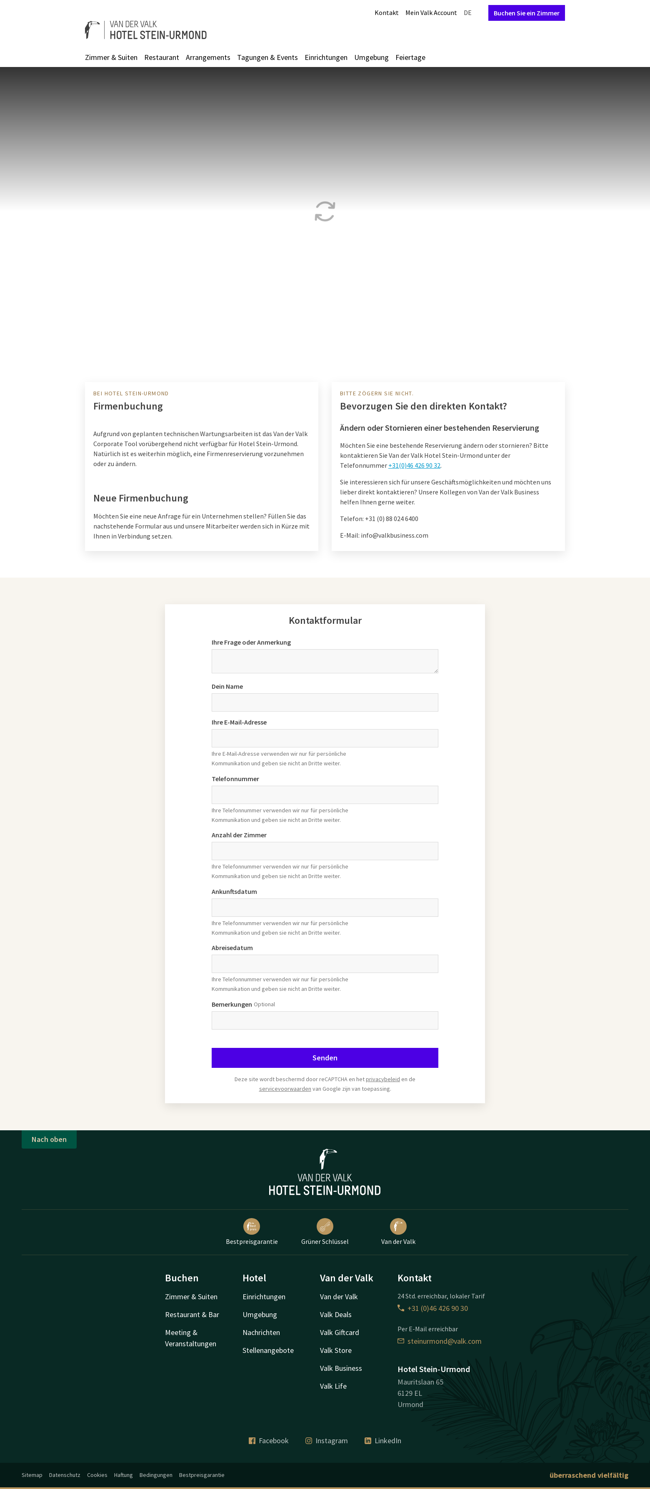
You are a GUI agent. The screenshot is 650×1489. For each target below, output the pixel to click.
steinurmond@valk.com (440, 1341)
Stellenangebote (268, 1350)
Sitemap (32, 1475)
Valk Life (333, 1386)
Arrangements (208, 57)
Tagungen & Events (267, 57)
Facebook (269, 1440)
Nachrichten (261, 1332)
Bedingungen (156, 1475)
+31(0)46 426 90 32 (414, 465)
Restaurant (161, 57)
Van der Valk (398, 1232)
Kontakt (387, 12)
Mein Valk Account (431, 12)
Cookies (97, 1475)
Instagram (326, 1440)
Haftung (123, 1475)
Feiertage (410, 57)
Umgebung (371, 57)
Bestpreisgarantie (252, 1232)
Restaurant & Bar (192, 1314)
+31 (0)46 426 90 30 (433, 1308)
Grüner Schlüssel (325, 1232)
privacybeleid (383, 1079)
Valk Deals (336, 1314)
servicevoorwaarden (285, 1088)
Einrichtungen (326, 57)
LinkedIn (383, 1440)
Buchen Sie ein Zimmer (527, 13)
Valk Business (341, 1368)
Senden (325, 1057)
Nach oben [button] (49, 1139)
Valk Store (336, 1350)
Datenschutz (64, 1475)
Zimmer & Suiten (111, 57)
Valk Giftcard (339, 1332)
